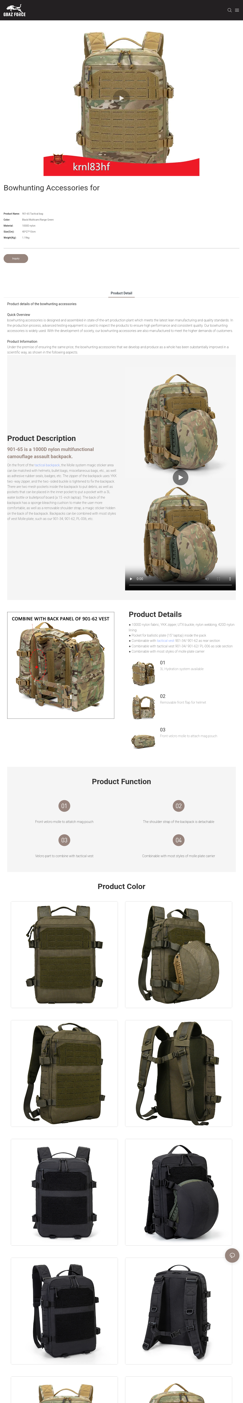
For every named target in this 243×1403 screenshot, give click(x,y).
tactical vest (166, 641)
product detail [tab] (121, 293)
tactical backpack (47, 465)
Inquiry (15, 258)
